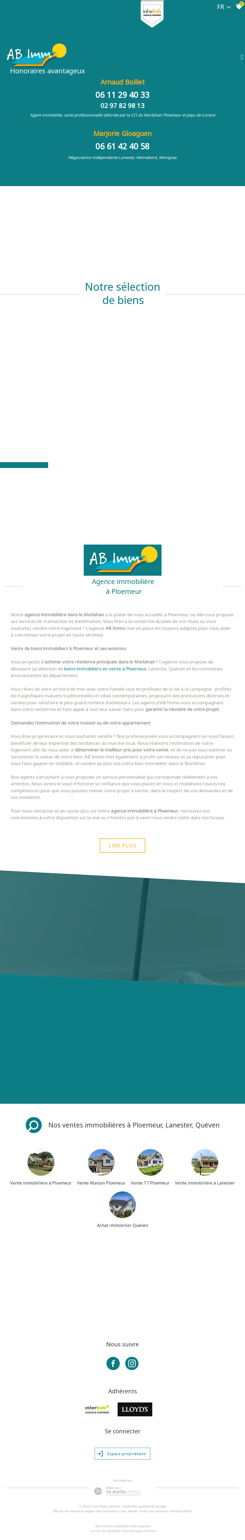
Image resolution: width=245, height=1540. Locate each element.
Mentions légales (83, 1511)
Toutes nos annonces (153, 1511)
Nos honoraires (107, 1511)
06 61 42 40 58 (122, 146)
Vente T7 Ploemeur (150, 1183)
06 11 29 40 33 (122, 94)
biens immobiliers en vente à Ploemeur (105, 669)
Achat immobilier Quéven (122, 1225)
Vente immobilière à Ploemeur (41, 1183)
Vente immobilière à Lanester (205, 1183)
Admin (132, 1511)
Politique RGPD (181, 1511)
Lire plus (122, 845)
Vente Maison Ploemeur (101, 1183)
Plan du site (61, 1511)
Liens (123, 1511)
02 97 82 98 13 (122, 105)
